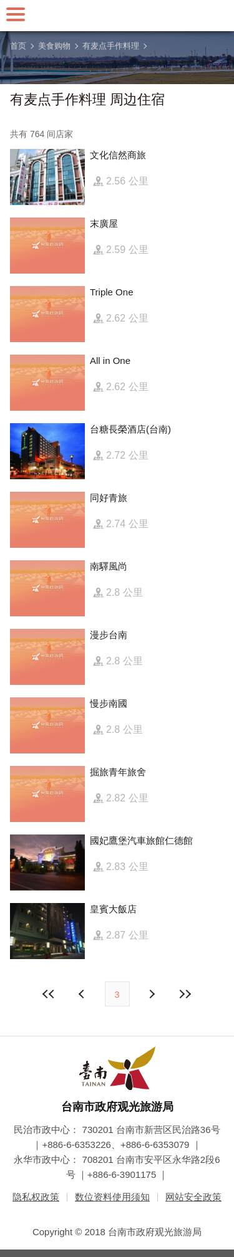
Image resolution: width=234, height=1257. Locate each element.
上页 (151, 994)
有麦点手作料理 (110, 45)
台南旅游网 (117, 16)
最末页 (185, 994)
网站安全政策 (193, 1197)
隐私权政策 (35, 1197)
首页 (18, 45)
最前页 (48, 994)
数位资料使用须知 (112, 1197)
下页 (83, 994)
